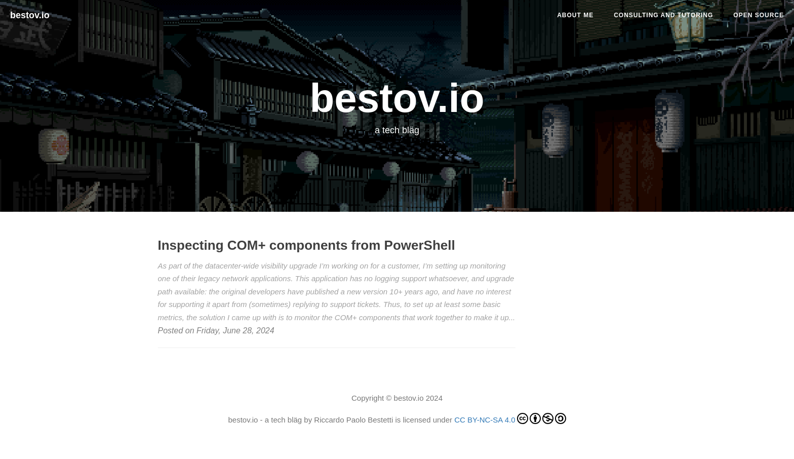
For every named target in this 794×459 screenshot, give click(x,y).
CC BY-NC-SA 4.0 (510, 418)
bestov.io (30, 15)
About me (575, 15)
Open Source (758, 15)
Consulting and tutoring (663, 15)
